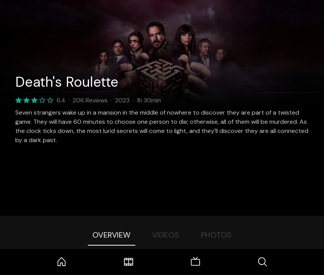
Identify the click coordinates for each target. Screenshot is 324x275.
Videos (166, 235)
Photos (216, 235)
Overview (111, 235)
